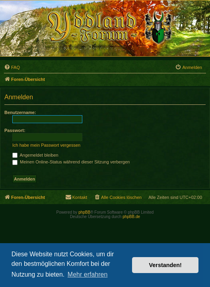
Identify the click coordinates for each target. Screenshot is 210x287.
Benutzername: (20, 112)
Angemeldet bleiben (35, 155)
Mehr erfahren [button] (88, 274)
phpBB (84, 212)
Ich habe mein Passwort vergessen (46, 145)
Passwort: (14, 130)
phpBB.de (131, 216)
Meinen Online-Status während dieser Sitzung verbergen (71, 161)
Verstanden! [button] (165, 265)
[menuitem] (12, 67)
